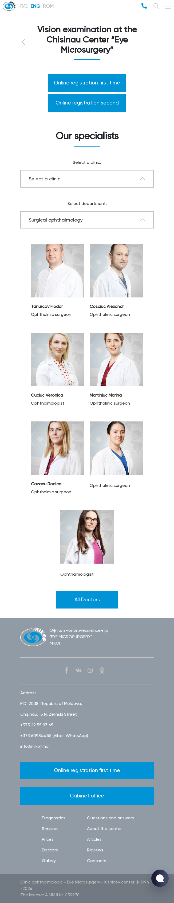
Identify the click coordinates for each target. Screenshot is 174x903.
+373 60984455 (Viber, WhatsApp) (54, 735)
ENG (35, 6)
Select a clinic (44, 178)
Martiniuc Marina (106, 395)
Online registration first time (87, 83)
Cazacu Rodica (46, 483)
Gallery (49, 860)
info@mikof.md (34, 746)
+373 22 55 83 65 (36, 724)
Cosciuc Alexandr (107, 306)
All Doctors (87, 599)
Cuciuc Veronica (47, 395)
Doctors (50, 849)
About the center (104, 828)
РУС (23, 6)
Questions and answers (110, 817)
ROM (48, 6)
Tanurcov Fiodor (47, 306)
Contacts (96, 860)
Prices (48, 839)
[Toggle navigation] (168, 6)
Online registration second (87, 103)
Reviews (95, 849)
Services (50, 828)
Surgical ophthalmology (56, 220)
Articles (94, 839)
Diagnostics (53, 817)
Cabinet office (87, 796)
